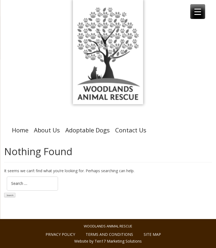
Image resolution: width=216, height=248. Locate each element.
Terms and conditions (109, 234)
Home (20, 130)
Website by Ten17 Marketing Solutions (108, 241)
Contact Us (130, 130)
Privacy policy (60, 234)
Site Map (152, 234)
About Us (47, 130)
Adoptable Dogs (87, 130)
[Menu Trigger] (197, 11)
